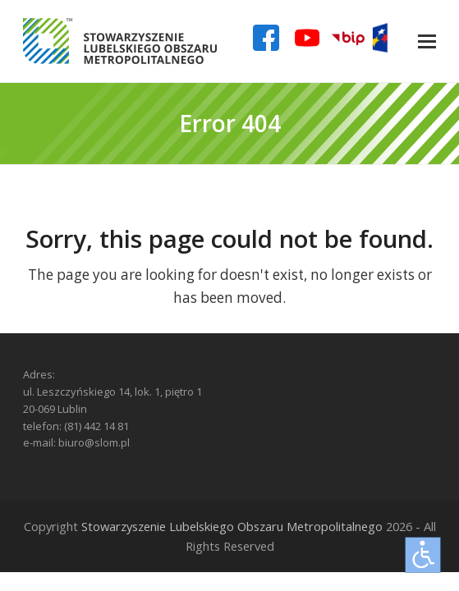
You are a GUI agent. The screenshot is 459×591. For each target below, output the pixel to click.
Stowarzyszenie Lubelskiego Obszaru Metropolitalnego (232, 526)
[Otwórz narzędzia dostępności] (423, 555)
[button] (427, 41)
